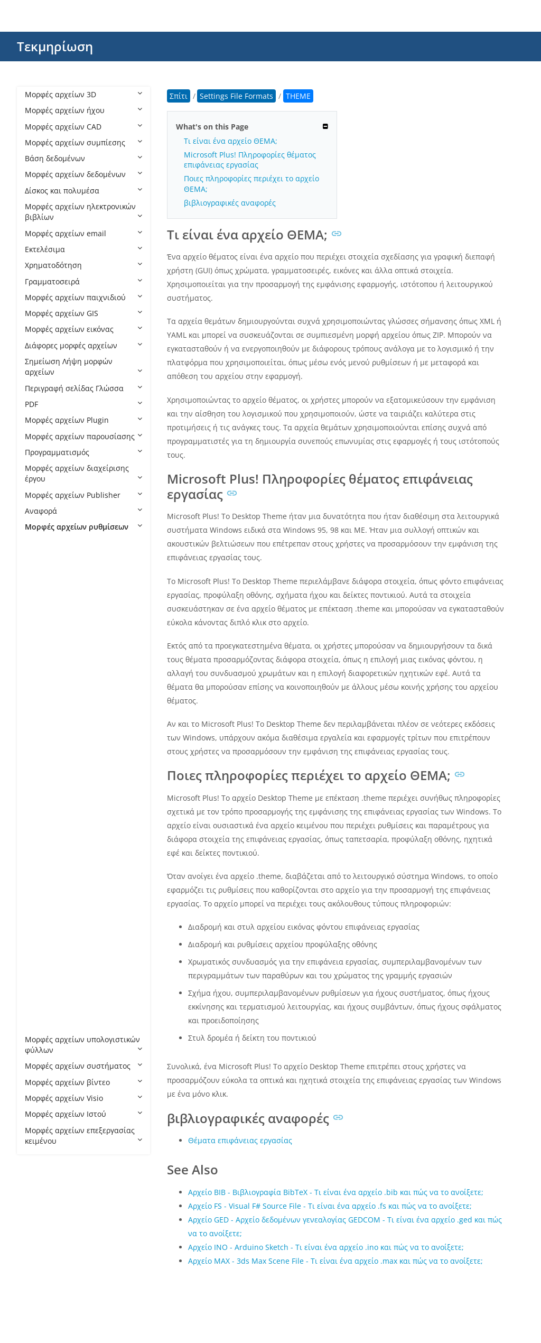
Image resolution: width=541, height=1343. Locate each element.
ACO (43, 559)
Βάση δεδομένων (83, 158)
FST (41, 751)
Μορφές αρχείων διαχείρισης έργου (83, 473)
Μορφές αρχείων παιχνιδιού (83, 297)
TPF (41, 991)
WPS (43, 1023)
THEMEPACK (57, 975)
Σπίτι (179, 96)
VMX (43, 1007)
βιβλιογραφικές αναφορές (230, 203)
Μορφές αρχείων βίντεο (83, 1082)
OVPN (45, 863)
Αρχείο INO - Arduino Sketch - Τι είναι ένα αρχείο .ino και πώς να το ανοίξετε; (326, 1247)
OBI (41, 831)
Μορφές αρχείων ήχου (83, 110)
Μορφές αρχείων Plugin (83, 420)
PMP (43, 879)
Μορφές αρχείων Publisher (83, 495)
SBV (42, 911)
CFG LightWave (61, 655)
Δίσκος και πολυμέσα (83, 191)
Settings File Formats (72, 543)
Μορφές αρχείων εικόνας (83, 329)
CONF (45, 703)
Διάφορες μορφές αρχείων (83, 345)
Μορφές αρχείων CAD (83, 127)
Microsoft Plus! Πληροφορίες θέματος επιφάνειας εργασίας (250, 160)
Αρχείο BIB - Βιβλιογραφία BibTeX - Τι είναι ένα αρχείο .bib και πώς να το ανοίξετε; (335, 1192)
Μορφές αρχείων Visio (83, 1098)
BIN (41, 607)
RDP (42, 895)
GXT (42, 767)
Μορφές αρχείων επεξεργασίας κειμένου (83, 1135)
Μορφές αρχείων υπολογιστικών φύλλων (83, 1044)
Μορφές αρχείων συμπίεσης (83, 142)
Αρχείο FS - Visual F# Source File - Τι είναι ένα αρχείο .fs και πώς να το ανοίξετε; (330, 1206)
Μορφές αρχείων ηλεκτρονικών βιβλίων (83, 211)
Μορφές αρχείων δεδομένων (83, 174)
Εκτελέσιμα (83, 249)
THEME (48, 959)
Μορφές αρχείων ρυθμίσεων (83, 527)
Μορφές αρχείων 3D (83, 94)
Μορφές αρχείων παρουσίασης (83, 436)
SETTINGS (52, 943)
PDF (83, 404)
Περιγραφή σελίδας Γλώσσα (83, 388)
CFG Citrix (52, 639)
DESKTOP (51, 719)
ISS (40, 783)
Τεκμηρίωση (55, 46)
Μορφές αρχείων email (83, 233)
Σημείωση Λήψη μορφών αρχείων (83, 366)
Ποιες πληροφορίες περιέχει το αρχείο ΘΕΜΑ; (251, 183)
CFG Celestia (57, 623)
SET (41, 927)
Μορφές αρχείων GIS (83, 313)
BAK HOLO (53, 591)
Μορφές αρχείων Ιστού (83, 1114)
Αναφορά (83, 511)
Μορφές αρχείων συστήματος (83, 1066)
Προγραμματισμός (83, 452)
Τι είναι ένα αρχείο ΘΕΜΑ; (230, 141)
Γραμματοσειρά (83, 281)
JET (40, 799)
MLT (42, 815)
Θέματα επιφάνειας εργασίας (240, 1140)
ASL (41, 575)
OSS (42, 847)
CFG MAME (54, 671)
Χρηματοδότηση (83, 265)
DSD (42, 735)
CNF (42, 687)
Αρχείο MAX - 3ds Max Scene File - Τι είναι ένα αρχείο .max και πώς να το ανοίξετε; (335, 1261)
